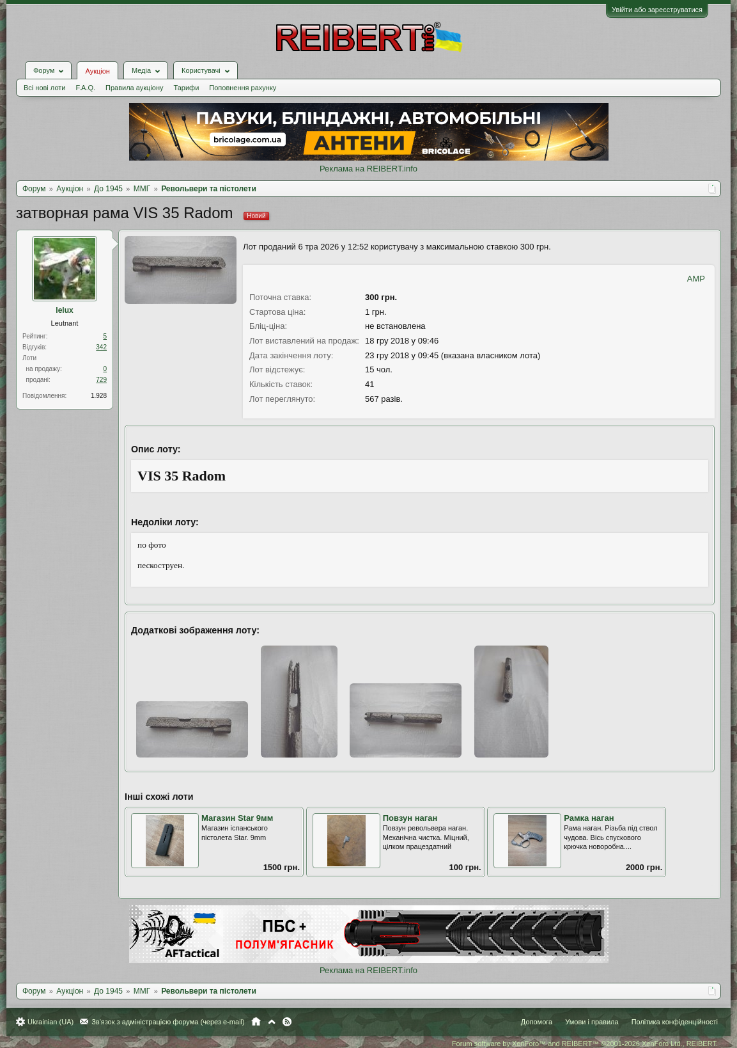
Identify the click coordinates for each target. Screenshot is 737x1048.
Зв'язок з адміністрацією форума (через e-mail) (168, 1022)
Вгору (271, 1021)
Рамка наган (589, 818)
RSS (287, 1021)
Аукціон (97, 71)
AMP (696, 278)
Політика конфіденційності (675, 1022)
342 (101, 347)
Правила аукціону (134, 87)
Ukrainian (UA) (50, 1022)
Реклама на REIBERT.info (368, 168)
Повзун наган (410, 818)
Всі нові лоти (44, 87)
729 (101, 379)
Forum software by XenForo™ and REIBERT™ (585, 1043)
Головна (256, 1021)
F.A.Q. (85, 87)
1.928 (99, 395)
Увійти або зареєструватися (657, 9)
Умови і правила (591, 1022)
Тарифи (186, 87)
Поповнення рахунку (242, 87)
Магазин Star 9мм (237, 818)
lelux (64, 310)
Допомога (536, 1022)
